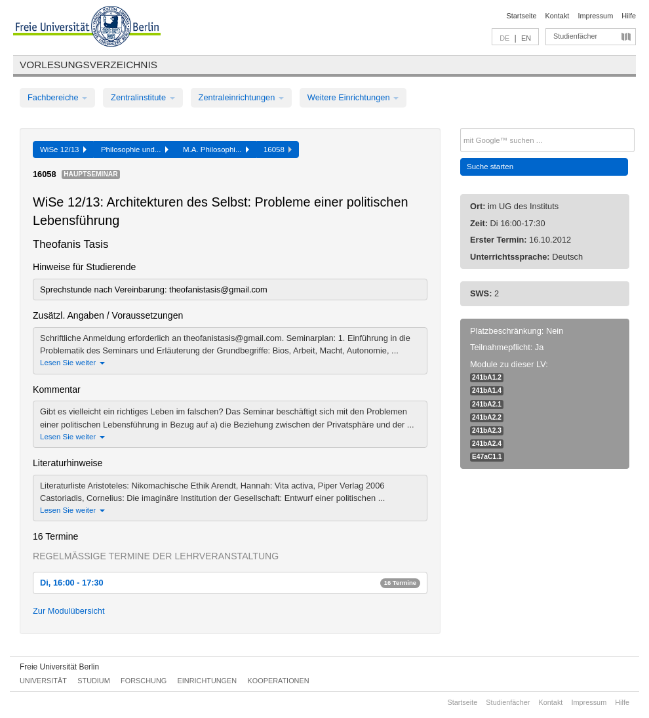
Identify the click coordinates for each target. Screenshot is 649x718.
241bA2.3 (487, 430)
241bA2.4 (487, 443)
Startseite (522, 16)
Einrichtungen (207, 681)
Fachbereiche (57, 97)
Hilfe (628, 16)
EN (526, 38)
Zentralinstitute (143, 97)
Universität (43, 681)
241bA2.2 (487, 417)
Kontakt (557, 16)
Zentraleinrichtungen (241, 97)
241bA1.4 (487, 390)
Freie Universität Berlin (59, 666)
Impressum (595, 16)
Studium (93, 681)
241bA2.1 (487, 404)
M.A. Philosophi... (216, 149)
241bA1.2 (487, 377)
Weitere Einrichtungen (353, 97)
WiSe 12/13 (63, 149)
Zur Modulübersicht (69, 611)
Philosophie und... (134, 149)
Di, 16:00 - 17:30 (230, 583)
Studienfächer (575, 36)
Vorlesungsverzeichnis (88, 64)
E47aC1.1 (487, 456)
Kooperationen (278, 681)
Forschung (144, 681)
